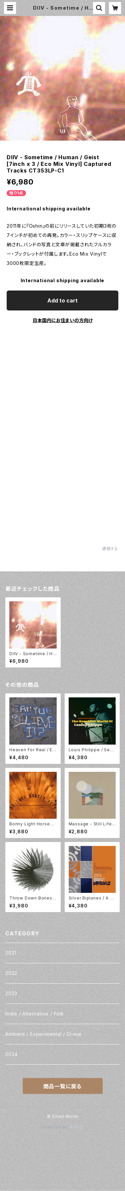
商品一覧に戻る (62, 1086)
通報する (110, 548)
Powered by (62, 1127)
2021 (10, 953)
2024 (11, 1054)
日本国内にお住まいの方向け (63, 320)
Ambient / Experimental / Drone (43, 1034)
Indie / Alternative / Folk (34, 1013)
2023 (11, 993)
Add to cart (62, 300)
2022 (11, 973)
